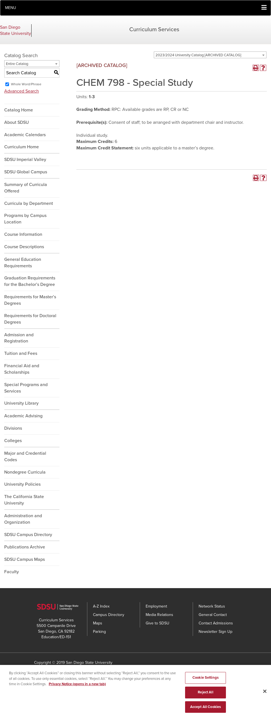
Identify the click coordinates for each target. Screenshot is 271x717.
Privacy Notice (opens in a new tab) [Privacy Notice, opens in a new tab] (77, 686)
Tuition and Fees (20, 353)
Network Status (212, 606)
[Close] (265, 694)
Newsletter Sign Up (215, 631)
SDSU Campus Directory (28, 534)
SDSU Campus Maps (24, 559)
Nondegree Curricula (25, 472)
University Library (21, 403)
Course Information (23, 234)
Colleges (13, 440)
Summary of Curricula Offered (25, 188)
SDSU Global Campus (25, 172)
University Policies (22, 484)
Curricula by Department (28, 203)
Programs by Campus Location (25, 219)
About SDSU (16, 122)
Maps (97, 623)
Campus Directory (108, 614)
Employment (156, 606)
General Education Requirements (22, 263)
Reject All (205, 695)
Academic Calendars (25, 135)
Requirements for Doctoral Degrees (30, 319)
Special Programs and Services (26, 388)
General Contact (213, 614)
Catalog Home (18, 110)
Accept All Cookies (205, 709)
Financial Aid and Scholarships (21, 369)
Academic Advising (23, 416)
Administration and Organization (23, 519)
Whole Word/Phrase (26, 84)
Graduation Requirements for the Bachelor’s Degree (29, 281)
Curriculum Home (21, 147)
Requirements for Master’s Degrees (30, 300)
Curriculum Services (154, 29)
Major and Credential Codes (25, 457)
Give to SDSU (157, 623)
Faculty (11, 572)
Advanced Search (21, 91)
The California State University (24, 500)
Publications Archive (24, 547)
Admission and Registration (19, 338)
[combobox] (210, 54)
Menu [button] (10, 7)
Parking (99, 631)
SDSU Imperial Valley (25, 159)
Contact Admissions (216, 623)
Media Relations (159, 614)
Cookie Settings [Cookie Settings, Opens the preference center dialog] (205, 680)
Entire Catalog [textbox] (17, 64)
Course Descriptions (24, 247)
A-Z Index (101, 606)
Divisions (13, 428)
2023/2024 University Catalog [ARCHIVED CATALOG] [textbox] (198, 55)
